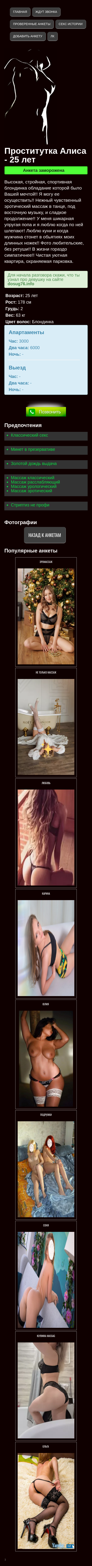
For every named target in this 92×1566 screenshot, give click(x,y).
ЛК (52, 36)
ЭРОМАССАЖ (46, 562)
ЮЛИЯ (46, 1004)
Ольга (46, 1446)
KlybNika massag (46, 1336)
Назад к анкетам (45, 535)
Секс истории (70, 24)
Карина (46, 893)
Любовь (46, 783)
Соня (46, 1225)
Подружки (46, 1114)
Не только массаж (46, 672)
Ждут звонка (46, 12)
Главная (20, 12)
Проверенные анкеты (31, 24)
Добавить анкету (27, 36)
